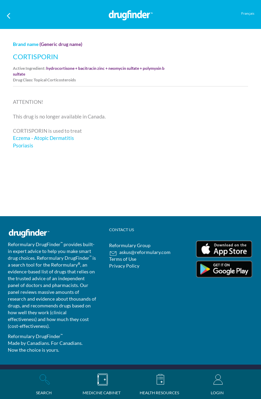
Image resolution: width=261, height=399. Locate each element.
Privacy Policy (124, 266)
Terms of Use (122, 259)
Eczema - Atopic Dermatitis (43, 138)
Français (247, 13)
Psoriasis (23, 145)
